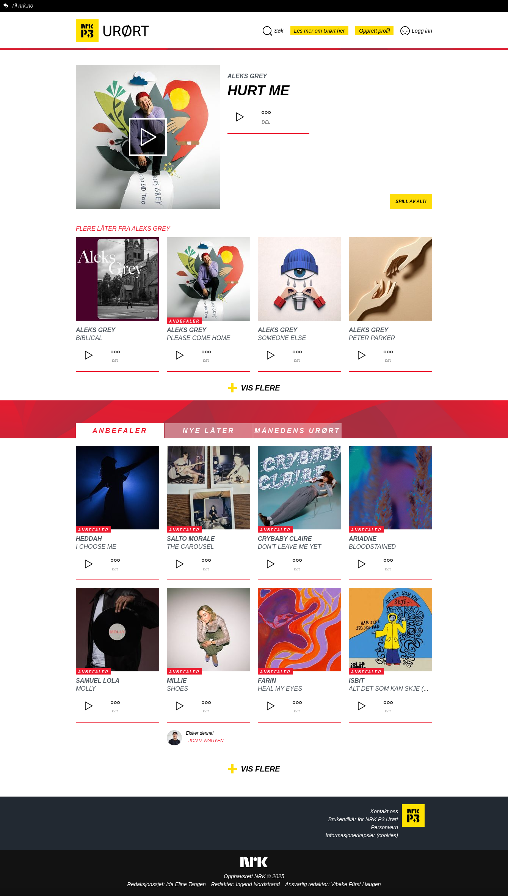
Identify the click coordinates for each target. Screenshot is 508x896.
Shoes (177, 688)
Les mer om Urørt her (319, 31)
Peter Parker (372, 338)
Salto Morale (191, 538)
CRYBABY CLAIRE (285, 538)
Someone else (282, 338)
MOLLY (86, 688)
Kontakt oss (384, 811)
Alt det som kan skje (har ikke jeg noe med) (423, 688)
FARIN (267, 680)
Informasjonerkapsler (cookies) (362, 835)
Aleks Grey (247, 76)
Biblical (89, 338)
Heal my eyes (280, 688)
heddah (89, 538)
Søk (273, 30)
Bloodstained (372, 546)
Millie (177, 680)
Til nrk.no (22, 6)
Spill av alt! (410, 201)
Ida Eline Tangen (186, 884)
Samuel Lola (97, 680)
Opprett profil (374, 31)
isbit (356, 680)
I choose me (96, 546)
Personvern (384, 827)
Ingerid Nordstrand (258, 884)
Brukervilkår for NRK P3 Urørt (363, 819)
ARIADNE (362, 538)
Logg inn (416, 30)
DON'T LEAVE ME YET (289, 546)
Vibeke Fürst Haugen (356, 884)
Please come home (198, 338)
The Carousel (190, 546)
